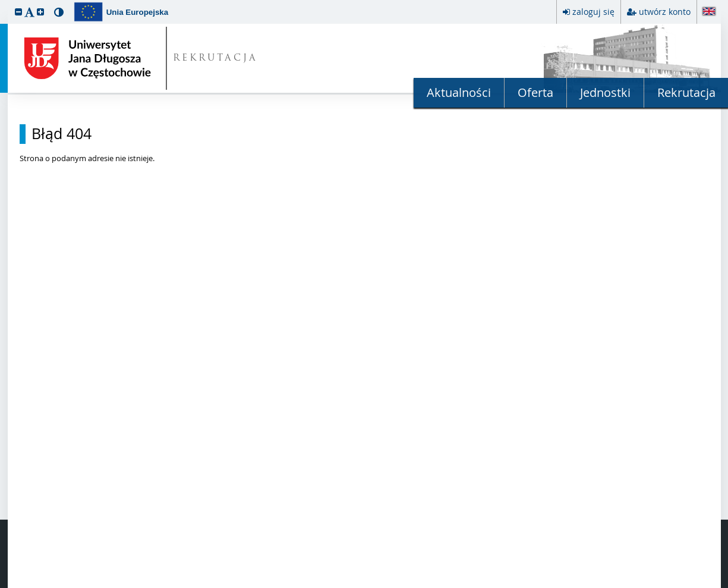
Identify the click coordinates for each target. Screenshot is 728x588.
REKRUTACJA (215, 58)
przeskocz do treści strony (3, 3)
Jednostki (605, 92)
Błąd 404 (61, 133)
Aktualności (459, 92)
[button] (18, 11)
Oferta (535, 92)
